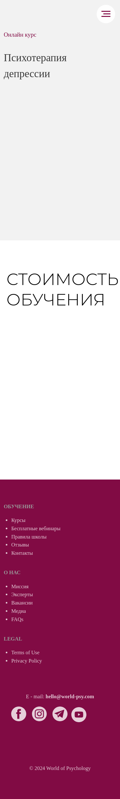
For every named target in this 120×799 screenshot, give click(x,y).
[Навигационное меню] (105, 14)
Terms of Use (25, 652)
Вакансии (22, 603)
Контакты (22, 553)
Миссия (19, 586)
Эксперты (22, 594)
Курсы (18, 520)
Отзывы (20, 545)
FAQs (17, 619)
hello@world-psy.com (70, 696)
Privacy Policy (26, 661)
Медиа (18, 611)
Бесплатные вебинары (35, 528)
